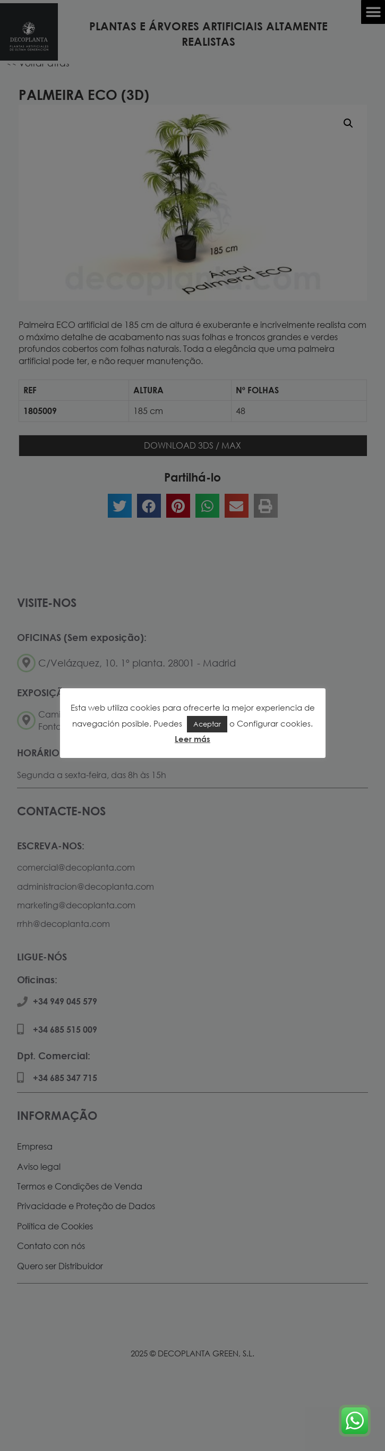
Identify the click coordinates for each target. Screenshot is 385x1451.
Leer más (192, 739)
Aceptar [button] (207, 724)
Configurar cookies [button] (274, 723)
